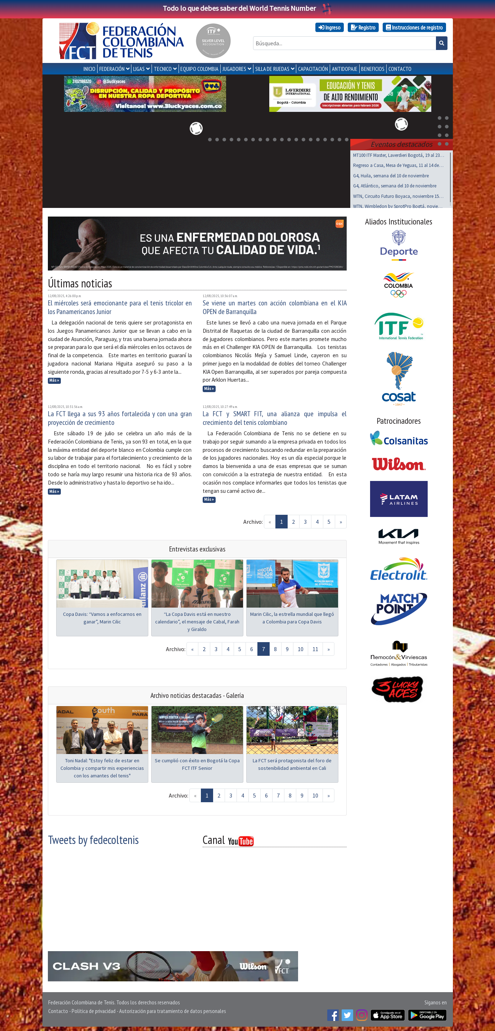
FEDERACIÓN (112, 68)
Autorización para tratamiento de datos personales (172, 1009)
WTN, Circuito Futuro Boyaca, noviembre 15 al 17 (398, 195)
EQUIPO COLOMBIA (199, 68)
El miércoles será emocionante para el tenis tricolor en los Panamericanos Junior (120, 306)
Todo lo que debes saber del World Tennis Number (248, 8)
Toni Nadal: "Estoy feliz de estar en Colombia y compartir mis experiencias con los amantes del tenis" (102, 766)
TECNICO (163, 68)
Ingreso (330, 27)
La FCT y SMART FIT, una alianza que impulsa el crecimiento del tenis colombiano (275, 417)
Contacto (58, 1009)
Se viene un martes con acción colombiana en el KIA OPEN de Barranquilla (275, 306)
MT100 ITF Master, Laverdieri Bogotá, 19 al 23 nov (398, 154)
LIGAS (139, 68)
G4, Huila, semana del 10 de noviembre (391, 174)
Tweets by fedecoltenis (93, 838)
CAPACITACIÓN (313, 68)
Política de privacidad (94, 1009)
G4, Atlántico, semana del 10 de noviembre (394, 184)
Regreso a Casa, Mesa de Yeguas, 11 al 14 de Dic (398, 164)
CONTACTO (399, 68)
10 (300, 647)
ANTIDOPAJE (344, 68)
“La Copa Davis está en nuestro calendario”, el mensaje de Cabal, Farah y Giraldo (197, 620)
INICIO (89, 68)
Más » (54, 378)
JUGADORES (234, 68)
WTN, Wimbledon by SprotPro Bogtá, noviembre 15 (398, 205)
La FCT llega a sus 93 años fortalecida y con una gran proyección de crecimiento (120, 417)
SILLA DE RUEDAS (272, 68)
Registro (363, 27)
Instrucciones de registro (414, 27)
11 (315, 647)
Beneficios (372, 68)
